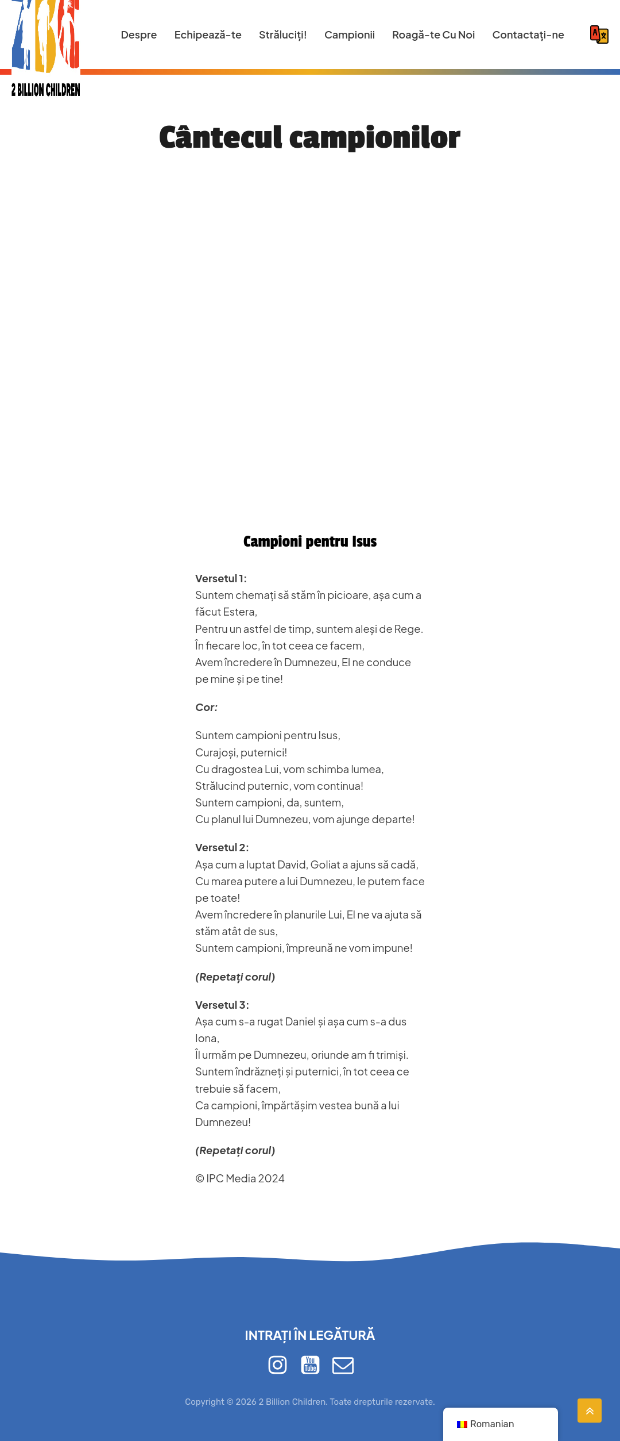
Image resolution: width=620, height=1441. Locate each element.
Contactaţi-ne (528, 34)
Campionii (349, 34)
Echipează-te (208, 34)
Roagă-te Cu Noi (433, 34)
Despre (139, 34)
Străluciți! (283, 34)
